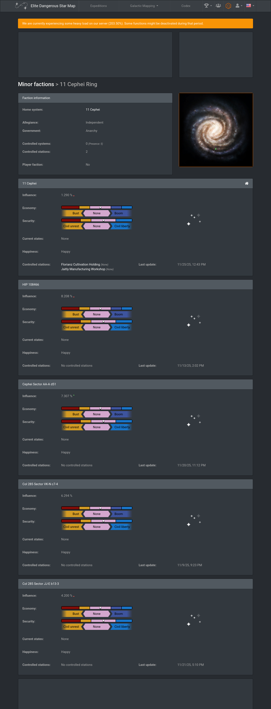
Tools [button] (228, 693)
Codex (185, 6)
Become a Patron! (135, 704)
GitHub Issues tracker (163, 704)
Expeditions (98, 6)
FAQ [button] (134, 693)
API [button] (246, 693)
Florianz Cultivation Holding (80, 264)
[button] (208, 6)
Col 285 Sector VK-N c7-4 (40, 484)
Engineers (207, 693)
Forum (202, 704)
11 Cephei (93, 110)
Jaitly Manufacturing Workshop (83, 269)
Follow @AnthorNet (107, 704)
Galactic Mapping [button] (143, 6)
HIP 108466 (30, 284)
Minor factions (36, 84)
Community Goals (179, 693)
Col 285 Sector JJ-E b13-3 (40, 584)
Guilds (153, 693)
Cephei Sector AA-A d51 (39, 384)
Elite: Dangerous (26, 695)
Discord (187, 704)
